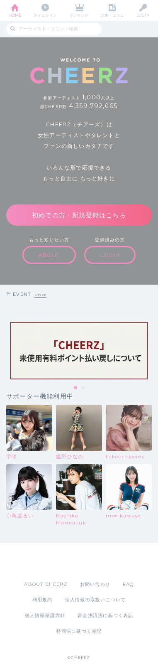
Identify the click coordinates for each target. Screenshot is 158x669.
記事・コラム (112, 15)
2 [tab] (83, 388)
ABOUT (49, 255)
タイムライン (45, 15)
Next (149, 350)
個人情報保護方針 (45, 615)
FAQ (128, 584)
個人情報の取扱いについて (95, 600)
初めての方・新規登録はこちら (79, 215)
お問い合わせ (95, 584)
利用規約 (42, 600)
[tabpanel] (79, 350)
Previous (8, 350)
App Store (56, 562)
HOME (15, 15)
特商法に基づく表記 (79, 631)
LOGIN (143, 15)
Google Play (100, 562)
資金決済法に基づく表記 (105, 615)
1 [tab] (76, 388)
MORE (40, 295)
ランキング (79, 15)
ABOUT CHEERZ (45, 584)
